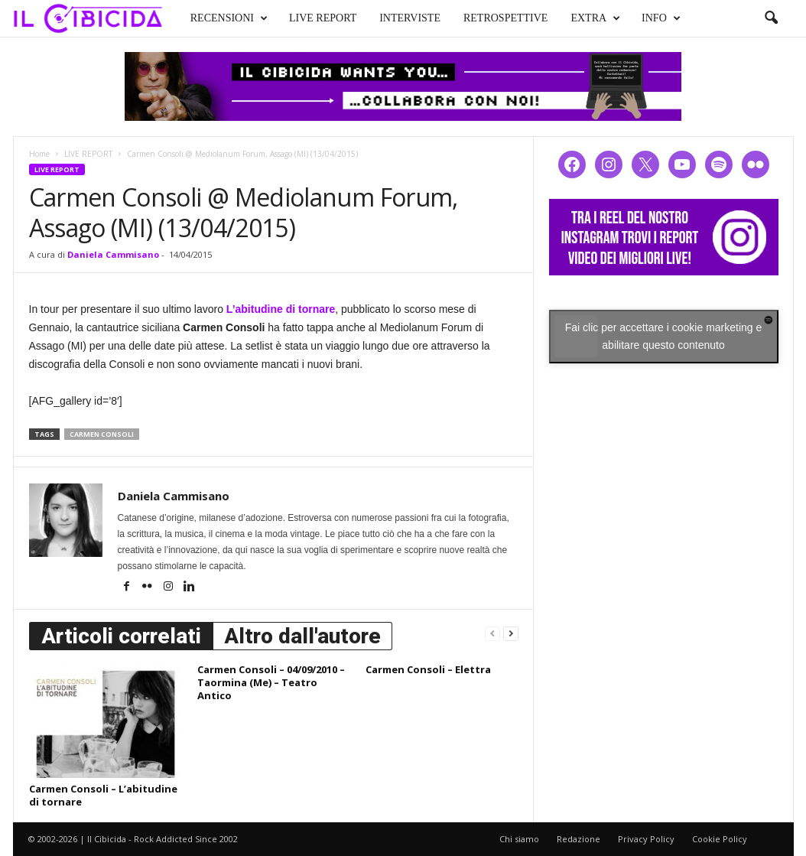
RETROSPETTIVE (505, 18)
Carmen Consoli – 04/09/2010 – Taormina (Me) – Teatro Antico (271, 682)
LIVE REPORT (322, 18)
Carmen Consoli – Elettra (428, 669)
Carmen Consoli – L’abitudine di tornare (103, 795)
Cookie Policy (719, 839)
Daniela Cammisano (113, 254)
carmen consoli (102, 434)
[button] (771, 18)
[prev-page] (492, 633)
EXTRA (595, 18)
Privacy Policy (646, 839)
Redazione (578, 839)
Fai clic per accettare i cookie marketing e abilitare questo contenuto (663, 336)
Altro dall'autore (302, 636)
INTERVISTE (409, 18)
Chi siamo (519, 839)
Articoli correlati (121, 636)
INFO (661, 18)
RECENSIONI (229, 18)
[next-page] (510, 633)
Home (39, 153)
